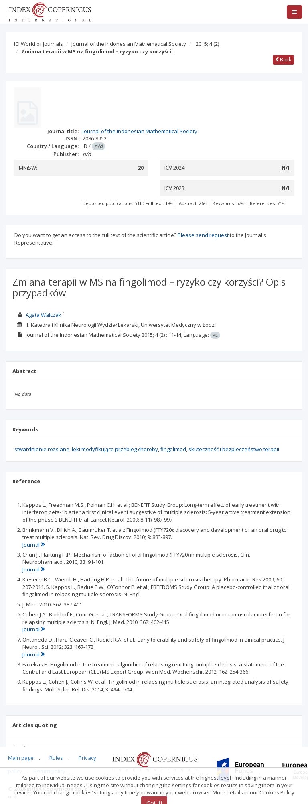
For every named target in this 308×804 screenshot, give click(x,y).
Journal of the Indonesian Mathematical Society (128, 43)
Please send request (203, 235)
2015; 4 (207, 43)
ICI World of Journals (38, 43)
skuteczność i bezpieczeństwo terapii (233, 449)
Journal (33, 544)
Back (283, 59)
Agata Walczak (43, 314)
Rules (56, 757)
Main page (21, 757)
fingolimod (173, 449)
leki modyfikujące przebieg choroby (115, 449)
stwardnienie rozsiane (41, 449)
